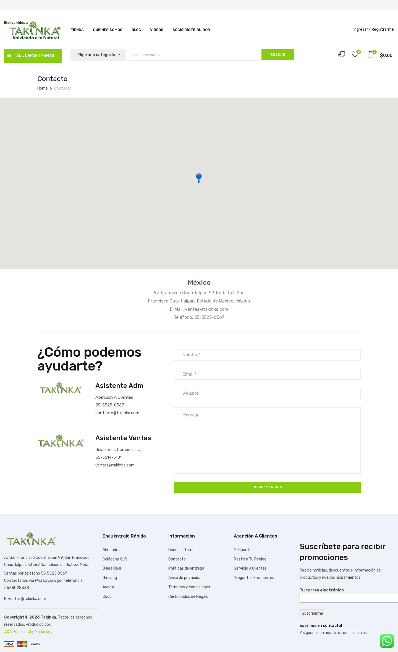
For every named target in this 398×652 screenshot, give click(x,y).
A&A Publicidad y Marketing (28, 631)
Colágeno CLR (115, 559)
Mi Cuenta (243, 549)
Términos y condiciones (189, 587)
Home (42, 88)
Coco (107, 596)
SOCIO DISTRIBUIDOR (191, 30)
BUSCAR (277, 55)
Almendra (111, 549)
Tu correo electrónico (347, 594)
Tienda (77, 30)
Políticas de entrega (186, 568)
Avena (108, 587)
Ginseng (110, 577)
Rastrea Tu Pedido (250, 559)
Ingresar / (362, 29)
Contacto (177, 559)
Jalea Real (112, 568)
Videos (156, 30)
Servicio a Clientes (250, 568)
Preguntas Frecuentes (254, 577)
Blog (136, 30)
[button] (370, 55)
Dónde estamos (182, 549)
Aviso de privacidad (185, 577)
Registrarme (382, 29)
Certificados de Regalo (188, 596)
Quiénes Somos (107, 30)
